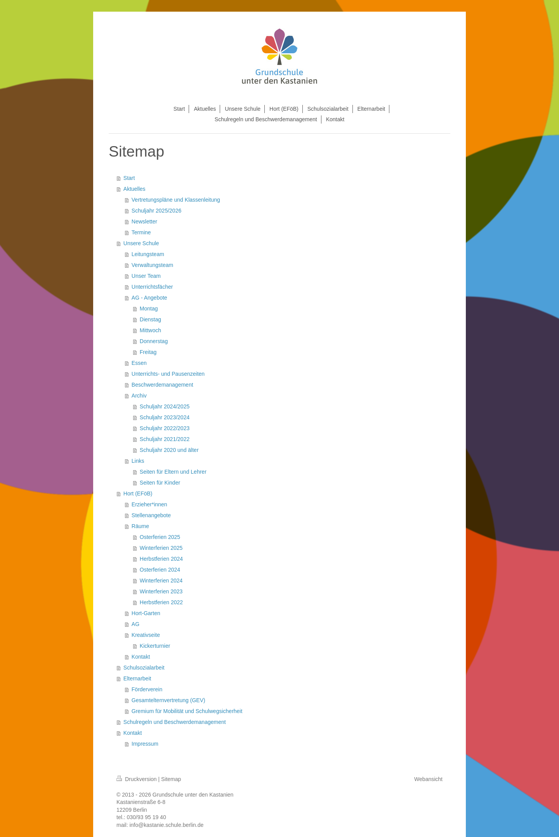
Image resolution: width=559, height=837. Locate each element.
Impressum (145, 744)
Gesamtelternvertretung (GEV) (168, 700)
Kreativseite (146, 635)
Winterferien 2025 (161, 548)
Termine (141, 232)
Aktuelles (134, 189)
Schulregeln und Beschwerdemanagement (174, 722)
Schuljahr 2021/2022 (164, 439)
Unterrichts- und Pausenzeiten (168, 374)
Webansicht (428, 779)
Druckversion (137, 779)
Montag (149, 308)
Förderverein (147, 689)
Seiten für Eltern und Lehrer (173, 472)
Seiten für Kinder (160, 483)
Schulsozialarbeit (144, 667)
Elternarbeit (137, 678)
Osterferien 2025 (160, 537)
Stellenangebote (151, 515)
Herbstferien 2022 (161, 602)
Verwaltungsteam (152, 265)
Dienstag (150, 319)
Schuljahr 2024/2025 (164, 406)
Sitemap (171, 779)
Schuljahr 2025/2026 (156, 211)
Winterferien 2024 (161, 580)
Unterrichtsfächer (152, 287)
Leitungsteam (148, 254)
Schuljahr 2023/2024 (164, 417)
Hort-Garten (146, 613)
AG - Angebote (149, 298)
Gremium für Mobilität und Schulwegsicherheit (187, 711)
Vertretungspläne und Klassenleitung (176, 200)
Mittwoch (150, 330)
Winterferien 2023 (161, 591)
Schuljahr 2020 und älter (169, 450)
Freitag (148, 352)
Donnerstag (154, 341)
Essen (139, 363)
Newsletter (144, 221)
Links (138, 461)
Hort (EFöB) (138, 493)
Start (129, 178)
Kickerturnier (155, 646)
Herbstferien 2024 (161, 559)
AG (135, 624)
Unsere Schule (141, 243)
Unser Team (146, 276)
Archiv (139, 395)
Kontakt (141, 657)
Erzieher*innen (149, 504)
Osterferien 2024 (160, 570)
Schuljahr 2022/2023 (164, 428)
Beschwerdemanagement (162, 385)
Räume (140, 526)
